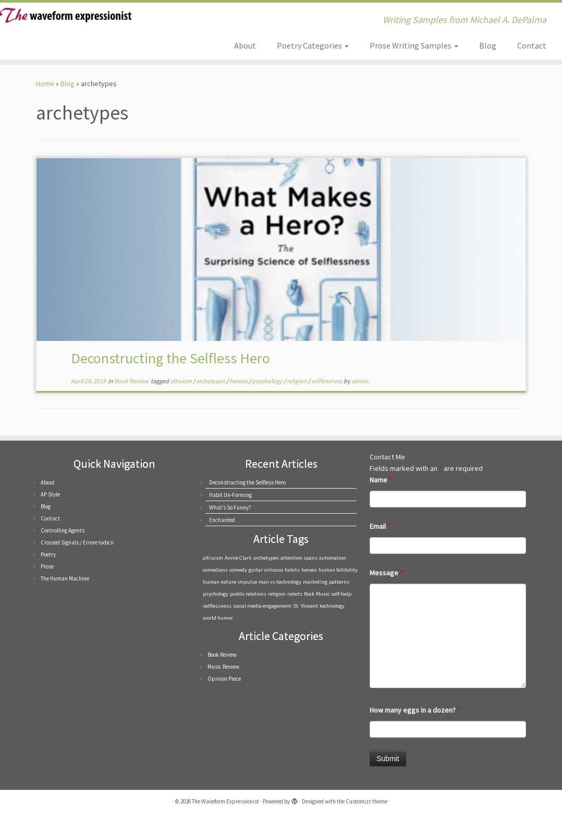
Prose (47, 566)
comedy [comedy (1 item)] (238, 569)
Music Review (223, 666)
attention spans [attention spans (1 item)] (298, 557)
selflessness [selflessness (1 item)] (217, 605)
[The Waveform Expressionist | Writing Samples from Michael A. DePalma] (65, 15)
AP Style (50, 494)
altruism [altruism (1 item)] (213, 557)
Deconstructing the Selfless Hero (170, 358)
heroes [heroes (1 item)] (309, 569)
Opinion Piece (224, 678)
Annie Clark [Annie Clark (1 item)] (238, 557)
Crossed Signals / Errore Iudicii (77, 542)
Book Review (132, 381)
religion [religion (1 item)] (277, 593)
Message (386, 572)
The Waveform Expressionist (225, 801)
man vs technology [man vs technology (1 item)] (280, 581)
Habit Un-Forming (230, 495)
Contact (531, 45)
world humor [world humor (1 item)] (218, 617)
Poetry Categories (313, 45)
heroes (239, 381)
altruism (181, 381)
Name (381, 479)
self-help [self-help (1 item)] (341, 593)
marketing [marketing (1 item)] (315, 581)
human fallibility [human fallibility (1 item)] (338, 569)
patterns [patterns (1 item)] (339, 581)
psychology (268, 381)
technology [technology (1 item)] (332, 605)
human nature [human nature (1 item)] (219, 581)
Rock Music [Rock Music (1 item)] (316, 593)
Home (45, 83)
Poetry (48, 554)
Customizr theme (366, 801)
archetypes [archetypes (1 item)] (266, 557)
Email (380, 526)
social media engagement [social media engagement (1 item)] (262, 605)
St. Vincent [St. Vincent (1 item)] (305, 605)
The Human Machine (65, 578)
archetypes (211, 381)
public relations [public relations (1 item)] (248, 593)
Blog (487, 45)
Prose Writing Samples (414, 45)
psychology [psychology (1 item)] (215, 593)
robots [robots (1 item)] (294, 593)
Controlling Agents (62, 530)
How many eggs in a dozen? (415, 710)
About (245, 45)
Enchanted (222, 520)
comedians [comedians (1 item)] (215, 569)
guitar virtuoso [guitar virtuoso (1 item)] (266, 569)
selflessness (327, 381)
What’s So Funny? (230, 507)
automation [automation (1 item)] (332, 557)
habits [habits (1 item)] (292, 569)
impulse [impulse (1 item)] (247, 581)
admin (360, 381)
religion (297, 381)
